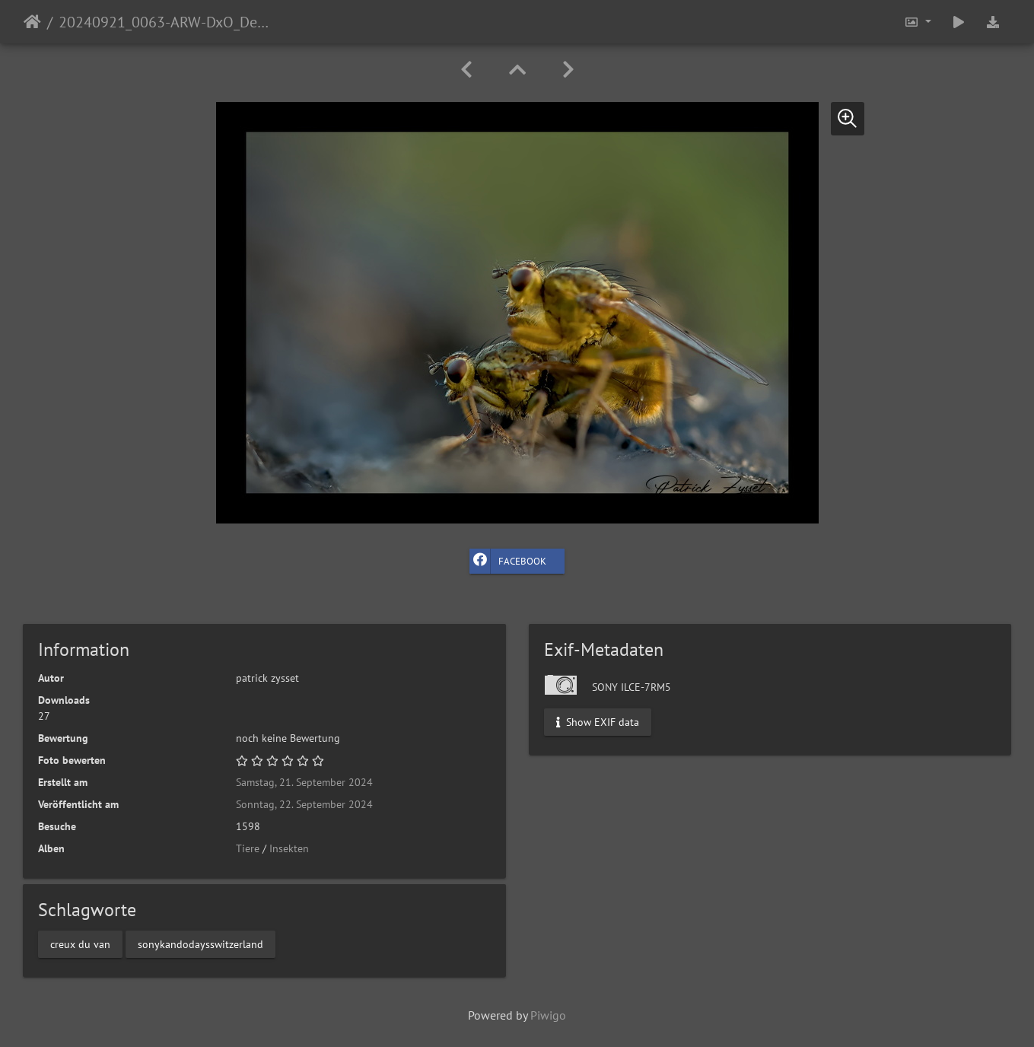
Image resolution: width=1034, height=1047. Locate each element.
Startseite (32, 22)
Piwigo (548, 1015)
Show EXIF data (597, 722)
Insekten (289, 848)
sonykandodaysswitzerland (200, 943)
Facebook (507, 561)
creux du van (80, 943)
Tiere (247, 848)
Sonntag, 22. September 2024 (304, 804)
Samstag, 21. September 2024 (304, 782)
